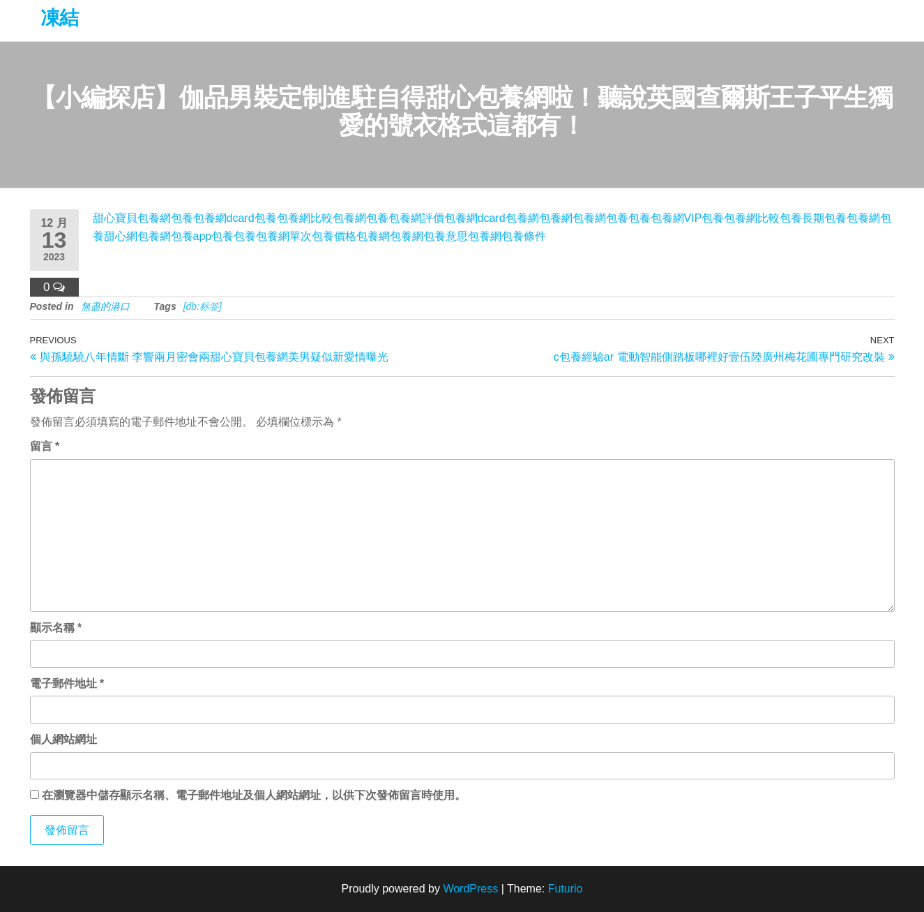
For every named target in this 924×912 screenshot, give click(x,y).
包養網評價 (416, 218)
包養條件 (523, 236)
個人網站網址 (63, 739)
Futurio (565, 889)
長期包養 (824, 218)
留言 (45, 446)
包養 (182, 218)
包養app (191, 236)
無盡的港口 (105, 306)
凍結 (59, 18)
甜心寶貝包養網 (132, 218)
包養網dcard (224, 218)
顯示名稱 (56, 628)
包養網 (349, 218)
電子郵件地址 (67, 683)
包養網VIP (676, 218)
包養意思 (445, 236)
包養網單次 (284, 236)
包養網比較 (305, 218)
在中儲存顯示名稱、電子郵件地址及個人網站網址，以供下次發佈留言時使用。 (254, 795)
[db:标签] (202, 306)
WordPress (470, 889)
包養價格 (334, 236)
